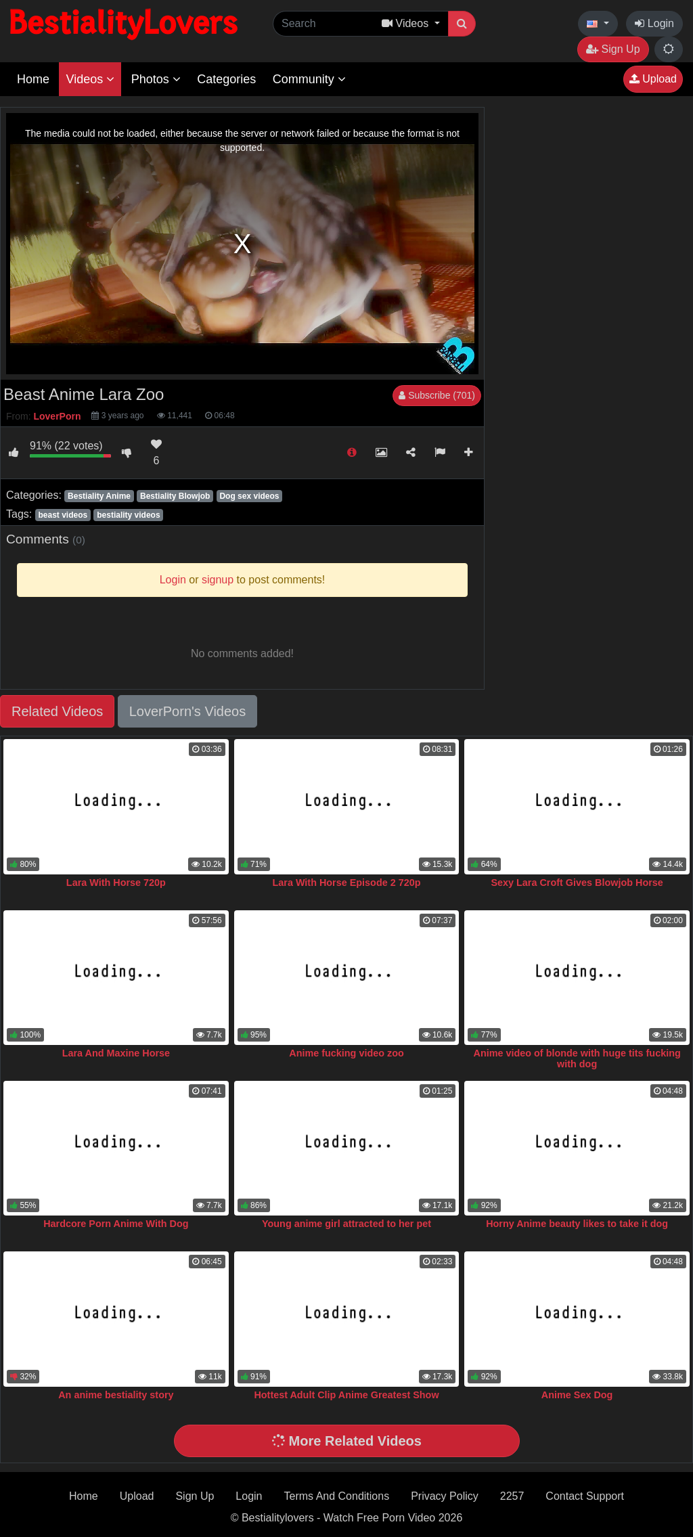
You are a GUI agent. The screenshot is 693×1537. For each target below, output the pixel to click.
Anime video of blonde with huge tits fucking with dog (577, 1058)
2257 (512, 1496)
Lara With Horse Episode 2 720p (347, 882)
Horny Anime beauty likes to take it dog (577, 1223)
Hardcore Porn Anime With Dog (115, 1223)
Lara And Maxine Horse (116, 1053)
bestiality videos (128, 515)
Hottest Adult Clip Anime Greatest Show (346, 1394)
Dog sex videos (249, 496)
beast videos (62, 515)
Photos (156, 79)
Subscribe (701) (437, 395)
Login (654, 23)
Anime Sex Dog (577, 1394)
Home (33, 79)
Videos (90, 79)
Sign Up (613, 49)
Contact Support (584, 1496)
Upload (653, 79)
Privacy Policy (444, 1496)
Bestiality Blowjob (175, 496)
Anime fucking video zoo (346, 1053)
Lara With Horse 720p (116, 882)
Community (309, 79)
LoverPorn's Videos (187, 711)
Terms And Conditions (337, 1496)
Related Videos (57, 711)
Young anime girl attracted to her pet (346, 1223)
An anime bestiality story (115, 1394)
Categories (226, 79)
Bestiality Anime (99, 496)
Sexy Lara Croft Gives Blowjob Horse (577, 882)
